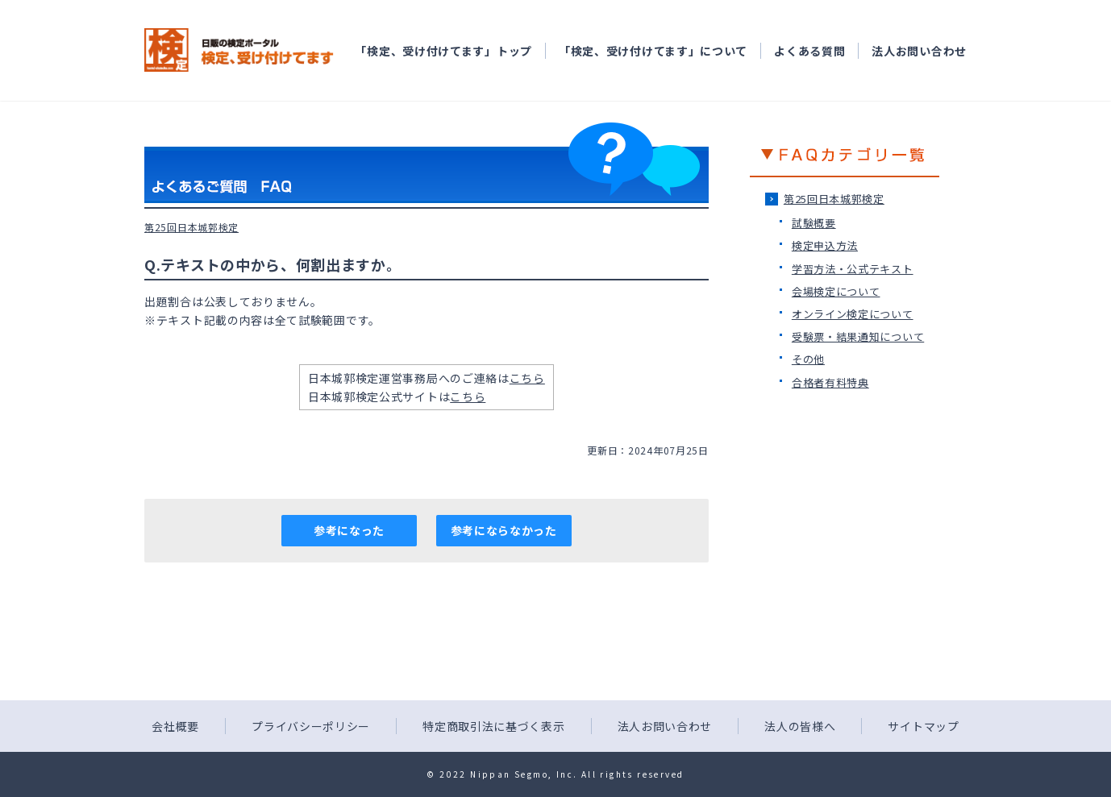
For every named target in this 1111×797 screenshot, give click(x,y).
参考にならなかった (504, 530)
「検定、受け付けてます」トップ (443, 51)
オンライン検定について (852, 314)
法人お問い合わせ (919, 51)
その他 (808, 359)
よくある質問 (809, 51)
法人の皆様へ (799, 726)
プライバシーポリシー (311, 726)
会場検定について (836, 291)
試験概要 (814, 222)
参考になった (349, 530)
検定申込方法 (825, 245)
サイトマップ (923, 726)
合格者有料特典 (830, 382)
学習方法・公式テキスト (852, 268)
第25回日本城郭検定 (834, 198)
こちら (527, 378)
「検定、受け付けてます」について (653, 51)
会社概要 (175, 726)
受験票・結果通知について (858, 336)
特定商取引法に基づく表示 (493, 726)
